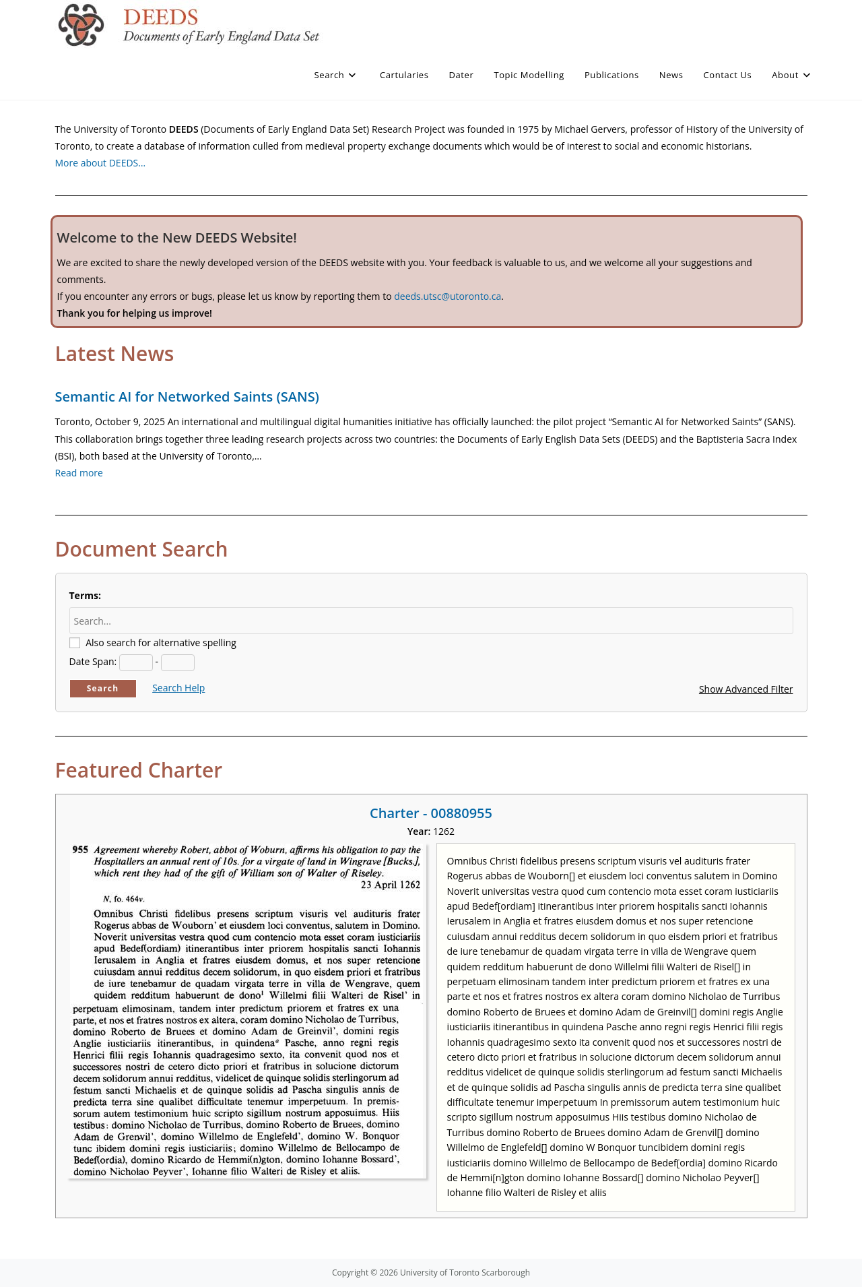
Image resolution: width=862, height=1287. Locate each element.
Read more (79, 472)
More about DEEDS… (100, 162)
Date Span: (93, 661)
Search (103, 688)
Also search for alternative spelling (161, 642)
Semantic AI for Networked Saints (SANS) (187, 396)
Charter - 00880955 (431, 813)
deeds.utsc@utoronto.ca (447, 296)
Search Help (178, 687)
